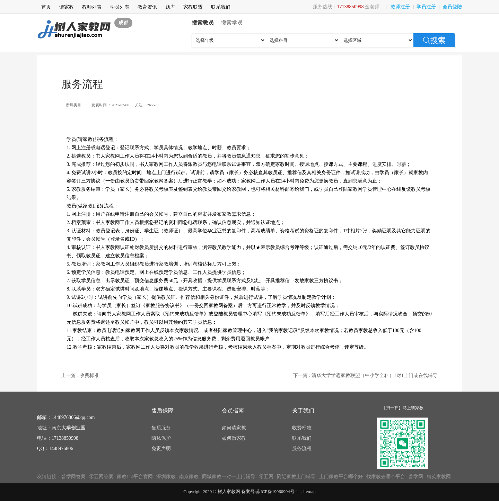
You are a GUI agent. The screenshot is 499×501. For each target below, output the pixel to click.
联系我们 (220, 7)
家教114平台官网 (135, 476)
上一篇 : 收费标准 (80, 375)
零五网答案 (101, 476)
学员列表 (119, 7)
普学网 (416, 476)
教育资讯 (147, 7)
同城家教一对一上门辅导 (228, 476)
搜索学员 (232, 23)
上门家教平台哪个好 (341, 476)
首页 (46, 7)
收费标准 (302, 427)
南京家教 (189, 476)
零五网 (266, 476)
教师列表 (92, 7)
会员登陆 (452, 6)
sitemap (308, 491)
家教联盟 (193, 7)
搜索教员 (203, 23)
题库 (170, 7)
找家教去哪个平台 (385, 476)
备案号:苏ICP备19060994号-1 (269, 491)
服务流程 (302, 448)
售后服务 (161, 427)
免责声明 (161, 448)
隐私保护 (161, 438)
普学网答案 (73, 476)
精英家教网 (439, 476)
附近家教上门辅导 (296, 476)
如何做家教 (234, 438)
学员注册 (426, 6)
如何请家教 (234, 427)
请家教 (66, 7)
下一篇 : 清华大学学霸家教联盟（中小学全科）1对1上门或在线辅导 (365, 375)
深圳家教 (166, 476)
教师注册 (400, 6)
